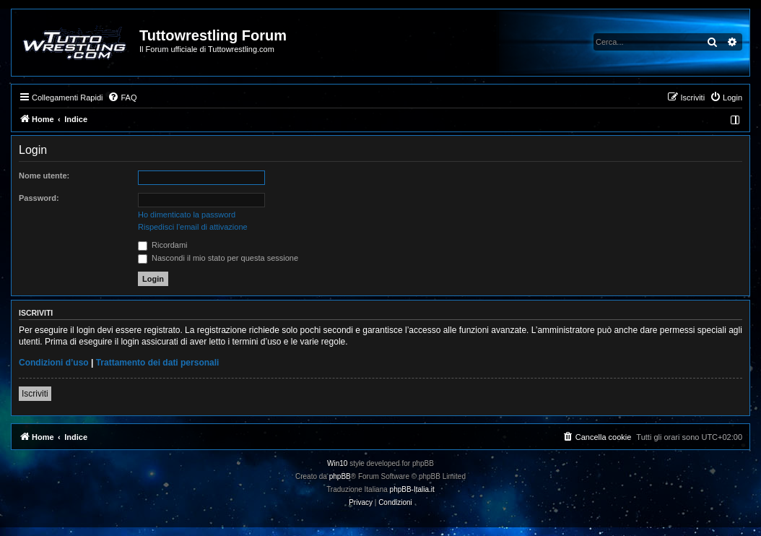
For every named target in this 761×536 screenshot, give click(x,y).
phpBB (340, 476)
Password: (39, 198)
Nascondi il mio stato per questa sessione (218, 258)
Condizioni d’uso (54, 363)
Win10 (337, 463)
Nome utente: (44, 175)
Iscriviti (35, 394)
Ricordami (163, 245)
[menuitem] (122, 97)
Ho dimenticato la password (186, 214)
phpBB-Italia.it (412, 489)
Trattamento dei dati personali (157, 363)
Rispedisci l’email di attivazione (193, 226)
